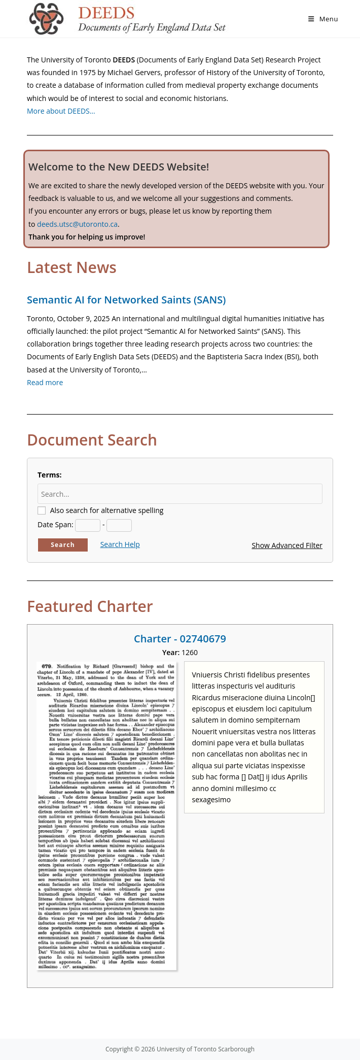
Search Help (120, 544)
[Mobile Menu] (323, 18)
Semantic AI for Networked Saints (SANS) (126, 299)
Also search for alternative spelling (107, 510)
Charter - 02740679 (180, 638)
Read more (45, 382)
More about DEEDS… (61, 111)
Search (63, 544)
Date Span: (56, 524)
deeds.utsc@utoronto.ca (77, 224)
